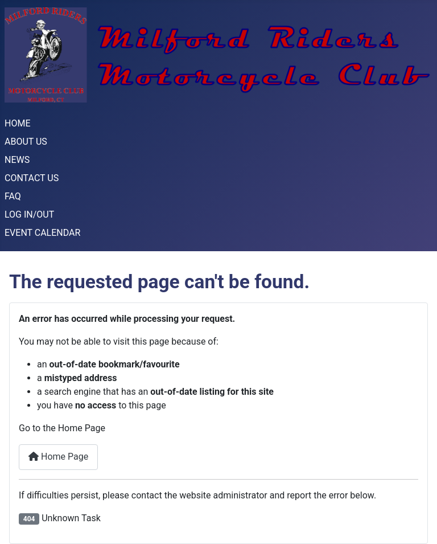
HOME (17, 123)
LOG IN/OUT (29, 214)
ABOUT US (26, 141)
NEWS (17, 159)
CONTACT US (32, 178)
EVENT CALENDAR (42, 232)
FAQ (13, 196)
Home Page (58, 456)
